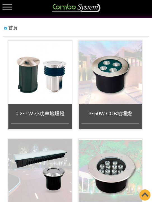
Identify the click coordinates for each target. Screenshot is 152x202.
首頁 (12, 28)
